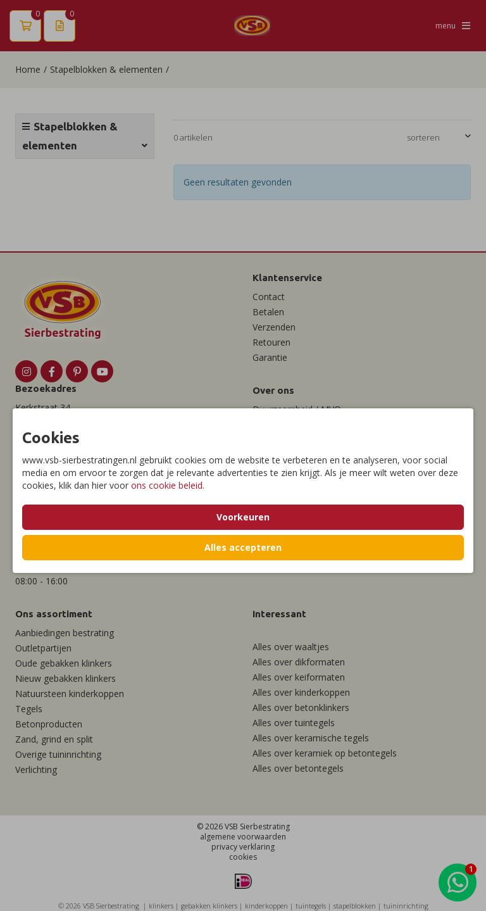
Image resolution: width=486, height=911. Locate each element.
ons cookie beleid (166, 485)
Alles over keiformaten (298, 677)
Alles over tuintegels (293, 723)
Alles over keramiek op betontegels (324, 753)
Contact (268, 297)
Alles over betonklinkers (300, 707)
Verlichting (36, 769)
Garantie (269, 357)
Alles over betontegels (298, 768)
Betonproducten (48, 724)
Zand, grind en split (54, 739)
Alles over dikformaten (298, 662)
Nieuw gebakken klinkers (65, 678)
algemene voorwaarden (243, 836)
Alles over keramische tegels (310, 738)
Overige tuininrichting (58, 754)
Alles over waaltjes (290, 647)
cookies (243, 856)
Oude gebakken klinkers (63, 663)
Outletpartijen (43, 648)
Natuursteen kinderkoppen (69, 694)
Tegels (28, 709)
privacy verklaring (243, 846)
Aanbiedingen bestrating (64, 633)
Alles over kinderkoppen (301, 692)
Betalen (268, 312)
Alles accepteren (243, 547)
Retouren (271, 342)
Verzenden (274, 327)
